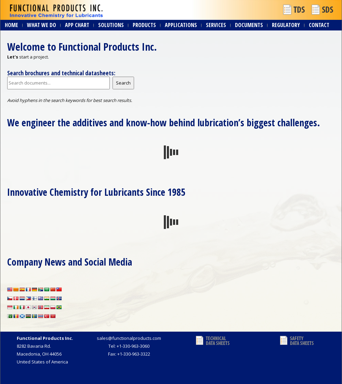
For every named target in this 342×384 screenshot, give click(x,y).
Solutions (111, 25)
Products (144, 25)
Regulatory (286, 25)
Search (123, 83)
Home (11, 25)
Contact (319, 25)
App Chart (77, 25)
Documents (249, 25)
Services (216, 25)
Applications (181, 25)
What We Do (41, 25)
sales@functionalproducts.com (129, 338)
